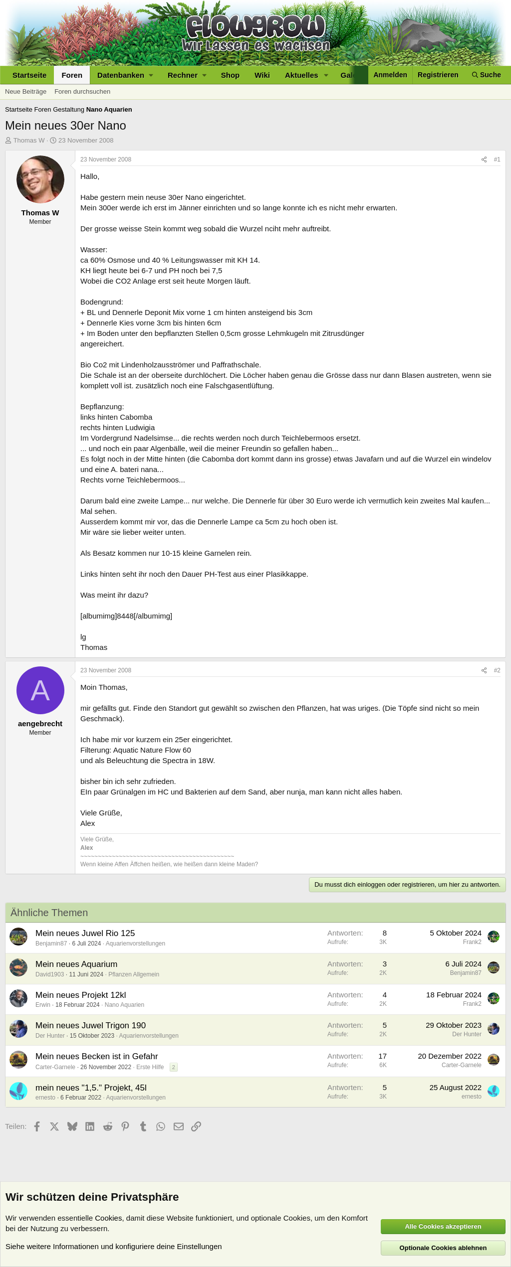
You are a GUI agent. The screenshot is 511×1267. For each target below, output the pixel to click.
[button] (125, 75)
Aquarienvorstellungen (135, 943)
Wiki (262, 75)
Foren (71, 75)
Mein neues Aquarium (76, 964)
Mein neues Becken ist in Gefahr (96, 1056)
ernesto (45, 1097)
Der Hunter (50, 1035)
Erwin (42, 1004)
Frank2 (472, 942)
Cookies (108, 1218)
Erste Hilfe (150, 1067)
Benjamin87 (51, 943)
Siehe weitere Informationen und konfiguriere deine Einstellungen (113, 1246)
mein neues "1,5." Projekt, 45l (91, 1088)
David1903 (49, 974)
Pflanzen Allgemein (133, 974)
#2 (497, 670)
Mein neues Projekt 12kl (80, 995)
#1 (497, 159)
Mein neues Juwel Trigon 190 (90, 1025)
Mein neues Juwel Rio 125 (85, 933)
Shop (230, 75)
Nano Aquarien (124, 1004)
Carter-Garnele (55, 1067)
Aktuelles (301, 75)
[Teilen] (484, 159)
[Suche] (486, 75)
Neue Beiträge (25, 91)
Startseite (29, 75)
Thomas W (29, 140)
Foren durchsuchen (82, 91)
